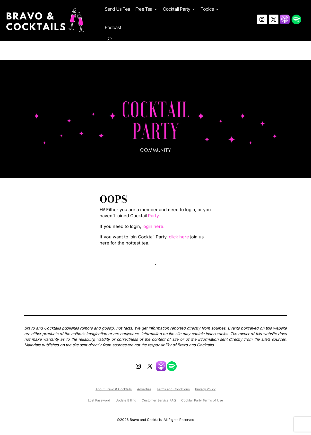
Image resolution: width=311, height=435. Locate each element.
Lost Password (99, 400)
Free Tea (144, 9)
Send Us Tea (117, 9)
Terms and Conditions (173, 389)
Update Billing (125, 400)
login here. (153, 226)
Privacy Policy (205, 389)
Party (153, 215)
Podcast (113, 27)
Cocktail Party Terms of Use (202, 400)
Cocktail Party (176, 9)
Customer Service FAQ (159, 400)
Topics (207, 9)
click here (179, 236)
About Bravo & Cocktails (113, 389)
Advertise (144, 389)
